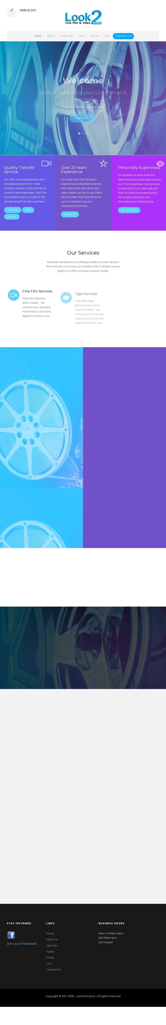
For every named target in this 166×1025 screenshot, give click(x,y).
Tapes (81, 36)
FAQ (107, 36)
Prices (95, 36)
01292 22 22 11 (28, 10)
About (51, 36)
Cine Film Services (37, 294)
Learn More (82, 121)
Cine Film (66, 36)
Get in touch (129, 212)
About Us (70, 217)
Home (38, 36)
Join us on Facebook (22, 944)
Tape (28, 212)
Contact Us (53, 969)
